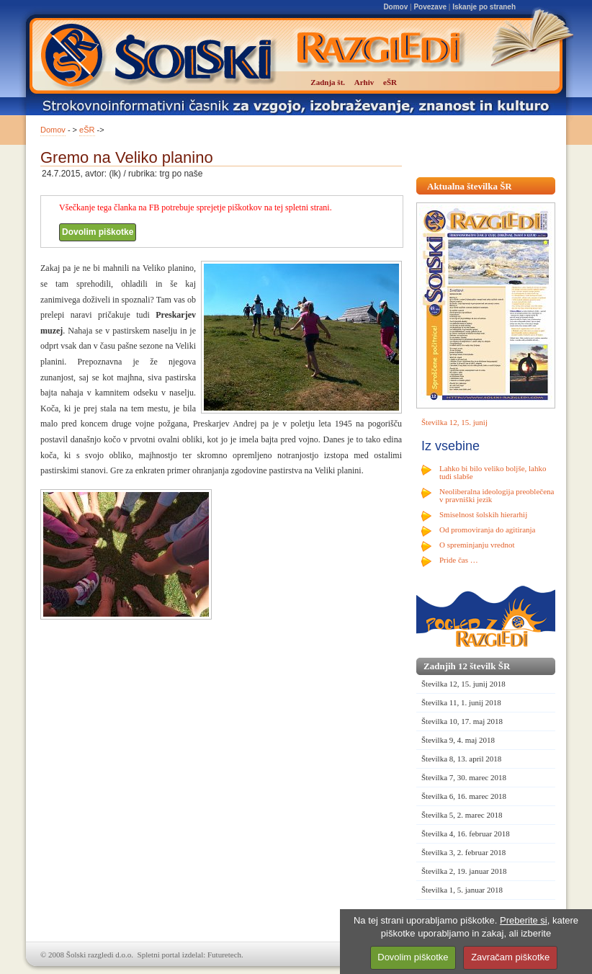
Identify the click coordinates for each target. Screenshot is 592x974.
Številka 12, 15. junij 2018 (463, 683)
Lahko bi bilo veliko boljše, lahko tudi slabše (492, 472)
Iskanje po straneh (484, 7)
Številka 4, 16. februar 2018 (465, 833)
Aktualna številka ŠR (469, 186)
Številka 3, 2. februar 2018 (463, 852)
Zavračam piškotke (510, 957)
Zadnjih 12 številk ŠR (466, 666)
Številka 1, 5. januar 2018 (462, 889)
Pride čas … (458, 559)
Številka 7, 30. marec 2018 (463, 777)
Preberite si (523, 920)
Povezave (430, 7)
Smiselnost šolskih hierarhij (483, 514)
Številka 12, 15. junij (454, 422)
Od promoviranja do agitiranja (487, 529)
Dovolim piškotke (97, 232)
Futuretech (224, 954)
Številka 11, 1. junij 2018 (461, 702)
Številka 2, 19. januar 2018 (464, 871)
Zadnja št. (327, 82)
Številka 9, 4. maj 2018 (458, 740)
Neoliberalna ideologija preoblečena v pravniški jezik (496, 495)
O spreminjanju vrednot (476, 544)
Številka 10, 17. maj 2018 (462, 721)
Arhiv (364, 82)
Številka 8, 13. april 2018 (461, 758)
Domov (395, 7)
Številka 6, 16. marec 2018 (463, 796)
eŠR (86, 129)
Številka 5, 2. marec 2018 (461, 814)
